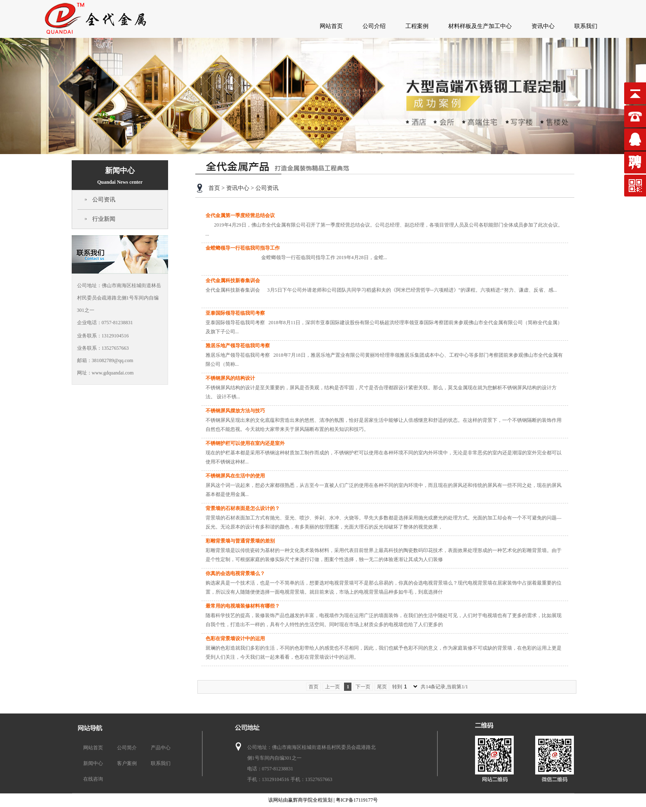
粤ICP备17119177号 (357, 800)
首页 (214, 188)
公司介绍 (374, 26)
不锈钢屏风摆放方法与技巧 (235, 411)
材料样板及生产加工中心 (480, 26)
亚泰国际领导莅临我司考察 (235, 313)
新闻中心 (120, 175)
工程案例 (416, 26)
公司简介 (127, 748)
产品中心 (161, 748)
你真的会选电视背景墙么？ (235, 573)
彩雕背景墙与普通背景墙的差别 (240, 541)
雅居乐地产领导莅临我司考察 (238, 346)
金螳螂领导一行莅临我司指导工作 (243, 248)
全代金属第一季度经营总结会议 (240, 215)
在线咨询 (93, 779)
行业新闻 (103, 219)
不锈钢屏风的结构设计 (230, 378)
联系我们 (585, 26)
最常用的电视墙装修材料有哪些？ (243, 606)
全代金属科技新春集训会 (233, 280)
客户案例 (127, 763)
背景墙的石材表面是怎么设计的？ (243, 508)
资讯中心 (543, 26)
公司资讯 (103, 199)
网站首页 (331, 26)
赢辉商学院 (300, 800)
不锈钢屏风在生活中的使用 (235, 476)
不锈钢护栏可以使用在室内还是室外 (245, 443)
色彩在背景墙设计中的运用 (235, 638)
